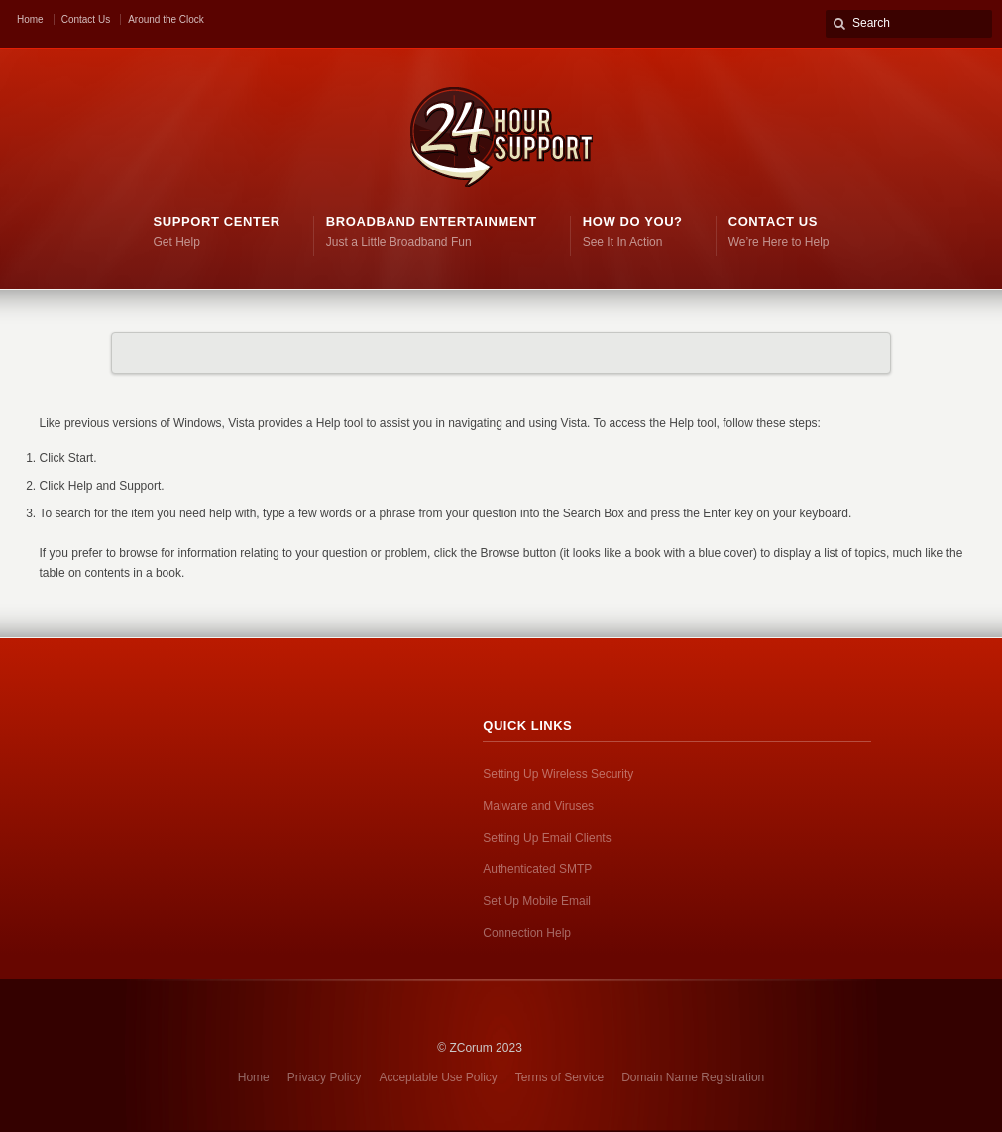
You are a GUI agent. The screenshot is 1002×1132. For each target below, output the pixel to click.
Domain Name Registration (692, 1077)
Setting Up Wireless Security (558, 774)
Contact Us (85, 19)
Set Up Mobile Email (537, 901)
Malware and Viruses (538, 806)
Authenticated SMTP (537, 869)
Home (30, 19)
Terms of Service (559, 1077)
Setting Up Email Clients (547, 838)
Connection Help (527, 933)
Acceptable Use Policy (438, 1077)
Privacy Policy (324, 1077)
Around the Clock (166, 19)
